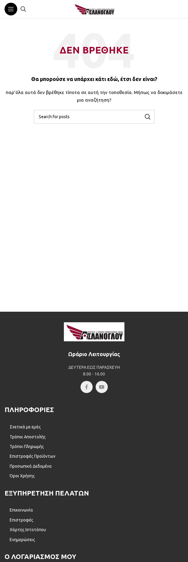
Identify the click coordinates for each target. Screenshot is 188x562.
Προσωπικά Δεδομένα (31, 466)
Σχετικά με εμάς (25, 426)
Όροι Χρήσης (22, 475)
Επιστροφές (21, 520)
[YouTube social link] (102, 387)
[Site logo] (94, 8)
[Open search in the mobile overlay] (23, 8)
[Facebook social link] (87, 387)
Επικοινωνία (21, 510)
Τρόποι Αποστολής (28, 436)
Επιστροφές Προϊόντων (32, 456)
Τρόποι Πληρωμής (27, 446)
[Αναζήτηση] (94, 117)
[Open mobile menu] (11, 9)
